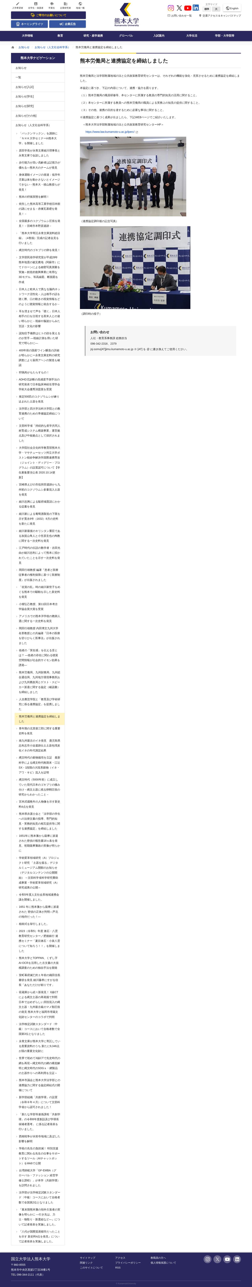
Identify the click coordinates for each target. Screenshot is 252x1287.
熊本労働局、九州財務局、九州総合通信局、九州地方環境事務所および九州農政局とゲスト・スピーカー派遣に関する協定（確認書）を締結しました (39, 682)
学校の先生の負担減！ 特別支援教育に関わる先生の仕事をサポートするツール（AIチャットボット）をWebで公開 (39, 1156)
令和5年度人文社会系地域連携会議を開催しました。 (38, 897)
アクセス (120, 1257)
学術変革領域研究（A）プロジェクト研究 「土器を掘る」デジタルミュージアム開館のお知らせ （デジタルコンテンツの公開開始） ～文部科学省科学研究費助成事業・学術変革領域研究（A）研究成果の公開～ (38, 872)
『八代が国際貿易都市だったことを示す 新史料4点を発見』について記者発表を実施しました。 (39, 1236)
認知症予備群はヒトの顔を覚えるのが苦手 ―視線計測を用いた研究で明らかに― (39, 338)
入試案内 (158, 35)
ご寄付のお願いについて (48, 15)
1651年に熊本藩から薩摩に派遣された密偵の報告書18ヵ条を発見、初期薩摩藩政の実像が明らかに (39, 843)
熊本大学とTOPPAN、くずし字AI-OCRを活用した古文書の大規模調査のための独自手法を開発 (38, 962)
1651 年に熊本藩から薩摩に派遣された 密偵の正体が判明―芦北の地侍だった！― (38, 911)
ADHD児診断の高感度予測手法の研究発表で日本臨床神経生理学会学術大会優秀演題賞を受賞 (39, 384)
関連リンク (86, 1262)
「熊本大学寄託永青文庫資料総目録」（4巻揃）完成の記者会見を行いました (39, 238)
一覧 (18, 77)
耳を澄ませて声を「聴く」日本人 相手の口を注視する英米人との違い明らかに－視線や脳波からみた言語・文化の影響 (39, 319)
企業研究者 (65, 5)
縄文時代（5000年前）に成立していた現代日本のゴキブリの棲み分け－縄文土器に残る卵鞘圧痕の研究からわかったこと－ (39, 787)
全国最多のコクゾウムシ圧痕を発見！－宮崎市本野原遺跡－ (39, 223)
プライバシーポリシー (128, 1262)
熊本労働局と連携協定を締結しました (39, 719)
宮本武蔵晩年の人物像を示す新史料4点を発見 (39, 804)
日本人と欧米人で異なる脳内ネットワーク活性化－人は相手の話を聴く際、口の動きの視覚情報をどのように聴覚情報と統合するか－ (39, 297)
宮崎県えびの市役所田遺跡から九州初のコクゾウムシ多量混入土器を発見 (39, 489)
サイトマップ (87, 1257)
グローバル (126, 35)
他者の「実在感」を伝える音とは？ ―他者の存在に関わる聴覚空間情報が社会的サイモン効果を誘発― (39, 658)
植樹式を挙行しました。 (33, 923)
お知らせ (24, 47)
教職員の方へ (158, 1257)
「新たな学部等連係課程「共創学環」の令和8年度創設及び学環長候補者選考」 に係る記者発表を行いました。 (39, 1122)
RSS (117, 1267)
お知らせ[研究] (25, 106)
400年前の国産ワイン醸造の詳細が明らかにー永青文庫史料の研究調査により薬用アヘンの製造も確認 (39, 358)
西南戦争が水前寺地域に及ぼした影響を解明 (39, 1139)
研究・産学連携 (93, 35)
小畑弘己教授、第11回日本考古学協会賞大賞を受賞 (38, 606)
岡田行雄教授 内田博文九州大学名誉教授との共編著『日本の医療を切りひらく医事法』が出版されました (39, 636)
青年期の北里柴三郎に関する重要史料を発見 (39, 731)
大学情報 (27, 35)
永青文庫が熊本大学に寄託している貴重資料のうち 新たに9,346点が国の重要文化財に (39, 1046)
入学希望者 (17, 5)
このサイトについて (91, 1267)
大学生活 (191, 35)
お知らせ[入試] (25, 87)
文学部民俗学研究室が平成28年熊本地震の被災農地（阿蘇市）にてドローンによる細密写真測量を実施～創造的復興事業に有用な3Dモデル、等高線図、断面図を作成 (39, 270)
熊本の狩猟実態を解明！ (33, 196)
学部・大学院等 (224, 35)
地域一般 (80, 5)
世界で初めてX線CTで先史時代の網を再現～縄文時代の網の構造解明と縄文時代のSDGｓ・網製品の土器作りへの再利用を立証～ (39, 1065)
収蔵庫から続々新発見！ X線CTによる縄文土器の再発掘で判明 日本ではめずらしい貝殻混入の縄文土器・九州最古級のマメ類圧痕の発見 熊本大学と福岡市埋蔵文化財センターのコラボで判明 (39, 1005)
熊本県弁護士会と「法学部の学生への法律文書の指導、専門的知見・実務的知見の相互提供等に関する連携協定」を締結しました (39, 821)
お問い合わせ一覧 (179, 15)
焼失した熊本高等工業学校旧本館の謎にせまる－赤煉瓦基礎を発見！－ (39, 208)
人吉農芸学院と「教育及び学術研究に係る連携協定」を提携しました (39, 704)
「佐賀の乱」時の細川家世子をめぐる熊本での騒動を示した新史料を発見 (39, 591)
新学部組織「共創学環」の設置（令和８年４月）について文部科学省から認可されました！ (39, 1102)
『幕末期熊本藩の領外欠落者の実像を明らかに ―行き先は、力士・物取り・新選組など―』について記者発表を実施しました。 (39, 1217)
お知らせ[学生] (25, 96)
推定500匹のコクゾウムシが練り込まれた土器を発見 (38, 399)
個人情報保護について (163, 1262)
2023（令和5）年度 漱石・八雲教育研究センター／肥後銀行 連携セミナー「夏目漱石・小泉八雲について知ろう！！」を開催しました (39, 940)
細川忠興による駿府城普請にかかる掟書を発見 (39, 504)
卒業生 (51, 5)
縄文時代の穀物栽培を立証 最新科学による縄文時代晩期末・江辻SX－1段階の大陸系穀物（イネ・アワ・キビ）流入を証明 (39, 765)
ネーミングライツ (29, 24)
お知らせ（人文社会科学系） (52, 47)
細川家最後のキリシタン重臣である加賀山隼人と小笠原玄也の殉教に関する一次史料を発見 (39, 535)
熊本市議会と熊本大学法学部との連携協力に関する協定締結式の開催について (39, 1084)
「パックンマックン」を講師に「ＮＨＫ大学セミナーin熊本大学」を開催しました (37, 138)
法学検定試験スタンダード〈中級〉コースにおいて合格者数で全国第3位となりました (39, 1028)
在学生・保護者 (35, 5)
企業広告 (67, 24)
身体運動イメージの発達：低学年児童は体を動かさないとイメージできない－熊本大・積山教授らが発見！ (39, 182)
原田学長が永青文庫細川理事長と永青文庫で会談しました (39, 153)
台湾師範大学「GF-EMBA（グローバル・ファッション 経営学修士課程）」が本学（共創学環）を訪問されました (39, 1178)
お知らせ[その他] (26, 115)
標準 (206, 9)
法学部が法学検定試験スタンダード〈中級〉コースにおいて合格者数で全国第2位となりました (39, 1197)
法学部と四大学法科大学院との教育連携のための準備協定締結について (39, 413)
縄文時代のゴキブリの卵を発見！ (39, 250)
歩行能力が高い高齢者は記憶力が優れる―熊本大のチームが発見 (39, 165)
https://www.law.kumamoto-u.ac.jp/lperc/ (109, 131)
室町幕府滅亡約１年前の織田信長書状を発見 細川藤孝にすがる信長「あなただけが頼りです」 (39, 979)
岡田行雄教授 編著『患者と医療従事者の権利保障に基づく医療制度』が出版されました (39, 574)
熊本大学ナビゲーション (37, 58)
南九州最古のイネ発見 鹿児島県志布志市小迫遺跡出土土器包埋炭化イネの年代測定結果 (39, 745)
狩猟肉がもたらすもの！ (33, 372)
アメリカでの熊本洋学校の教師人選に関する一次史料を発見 (39, 618)
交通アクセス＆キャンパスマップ (220, 15)
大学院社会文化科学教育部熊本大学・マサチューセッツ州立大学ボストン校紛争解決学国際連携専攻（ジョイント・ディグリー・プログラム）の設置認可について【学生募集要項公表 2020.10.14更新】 (39, 462)
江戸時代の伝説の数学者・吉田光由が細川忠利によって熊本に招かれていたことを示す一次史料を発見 (39, 555)
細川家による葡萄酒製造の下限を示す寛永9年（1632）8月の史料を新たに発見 (39, 518)
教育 (60, 35)
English (232, 8)
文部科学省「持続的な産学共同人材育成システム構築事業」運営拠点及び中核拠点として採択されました (39, 433)
